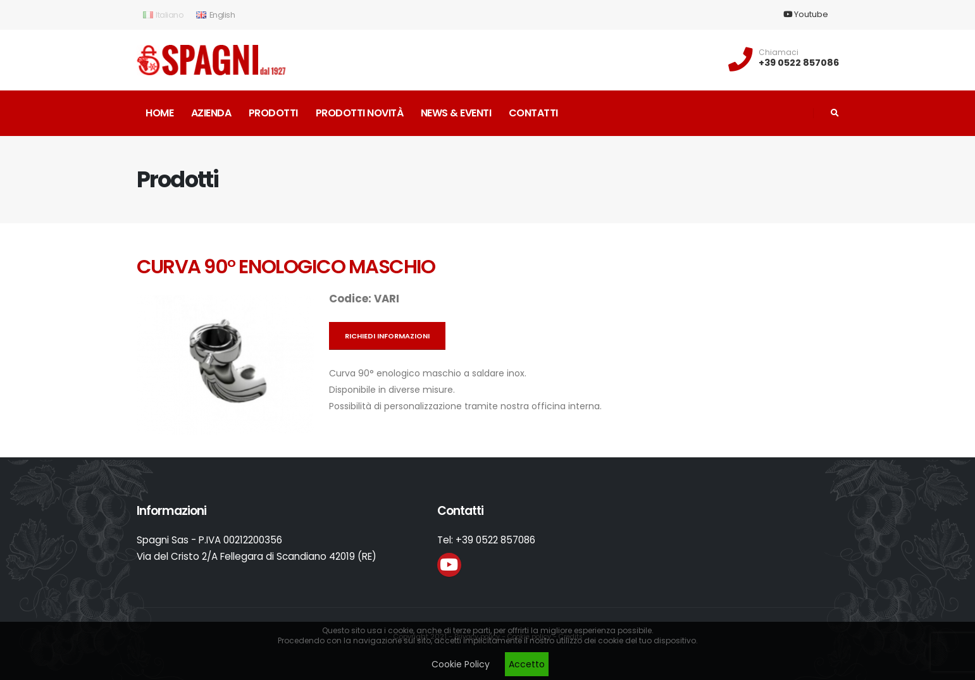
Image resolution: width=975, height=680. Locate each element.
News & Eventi (456, 113)
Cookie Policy (461, 664)
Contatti (533, 113)
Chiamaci (778, 52)
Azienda (211, 113)
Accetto (527, 664)
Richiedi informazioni (387, 336)
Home (159, 113)
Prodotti (273, 113)
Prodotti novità (360, 113)
